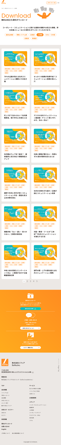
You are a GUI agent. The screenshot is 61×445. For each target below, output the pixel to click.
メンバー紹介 (4, 403)
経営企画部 (9, 35)
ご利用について (5, 433)
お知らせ (3, 412)
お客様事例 (32, 398)
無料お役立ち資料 (30, 308)
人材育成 (31, 410)
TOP (2, 385)
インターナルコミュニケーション (37, 405)
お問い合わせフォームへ (31, 328)
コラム (31, 420)
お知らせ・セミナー (7, 410)
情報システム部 (22, 35)
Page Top (59, 368)
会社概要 (3, 398)
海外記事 (31, 418)
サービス (32, 385)
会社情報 (4, 390)
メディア (32, 402)
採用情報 (4, 419)
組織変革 (31, 407)
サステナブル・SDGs (34, 415)
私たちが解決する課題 (35, 388)
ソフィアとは (4, 392)
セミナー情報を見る (31, 347)
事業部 (34, 38)
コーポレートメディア (35, 412)
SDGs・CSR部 (50, 35)
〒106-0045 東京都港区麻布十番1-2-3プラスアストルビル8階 (16, 371)
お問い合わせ (5, 426)
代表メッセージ (5, 395)
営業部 (26, 38)
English (3, 429)
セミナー (3, 415)
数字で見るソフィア (6, 405)
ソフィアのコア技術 (34, 391)
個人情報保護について (18, 433)
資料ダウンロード (6, 424)
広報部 (32, 35)
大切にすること (5, 400)
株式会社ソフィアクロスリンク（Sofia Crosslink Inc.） (17, 380)
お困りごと (32, 393)
